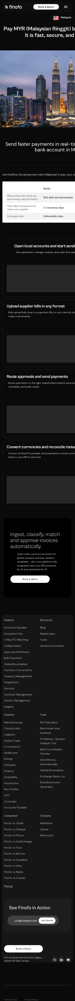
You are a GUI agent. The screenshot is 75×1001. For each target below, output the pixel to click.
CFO (7, 795)
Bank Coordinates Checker (51, 752)
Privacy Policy (31, 999)
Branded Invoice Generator (50, 785)
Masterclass (47, 633)
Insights (8, 706)
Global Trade (12, 740)
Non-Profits (11, 789)
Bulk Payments (13, 658)
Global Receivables (16, 664)
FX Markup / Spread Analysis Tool (52, 741)
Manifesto (46, 823)
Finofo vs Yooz (13, 847)
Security (9, 688)
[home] (13, 7)
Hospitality (10, 777)
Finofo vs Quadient (16, 860)
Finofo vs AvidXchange (18, 841)
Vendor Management (17, 700)
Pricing (8, 886)
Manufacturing (13, 722)
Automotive (11, 783)
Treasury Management (18, 676)
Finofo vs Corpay (14, 878)
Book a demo (46, 6)
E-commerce (12, 746)
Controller (10, 801)
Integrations (11, 682)
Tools (43, 639)
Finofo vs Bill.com (14, 853)
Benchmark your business (50, 731)
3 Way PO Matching (16, 639)
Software (10, 765)
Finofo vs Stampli (14, 829)
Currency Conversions (18, 670)
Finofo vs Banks (13, 872)
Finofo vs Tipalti (13, 823)
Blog (42, 627)
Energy (8, 759)
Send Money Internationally (49, 762)
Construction (12, 728)
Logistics (9, 734)
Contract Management (18, 694)
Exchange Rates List (52, 776)
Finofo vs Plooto (14, 835)
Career (44, 829)
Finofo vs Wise (13, 866)
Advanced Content (52, 646)
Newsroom (46, 835)
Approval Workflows (16, 652)
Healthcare (11, 753)
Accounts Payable (15, 627)
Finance (9, 771)
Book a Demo (23, 948)
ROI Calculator (49, 722)
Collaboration (12, 646)
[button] (66, 7)
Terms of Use (11, 999)
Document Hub (13, 633)
